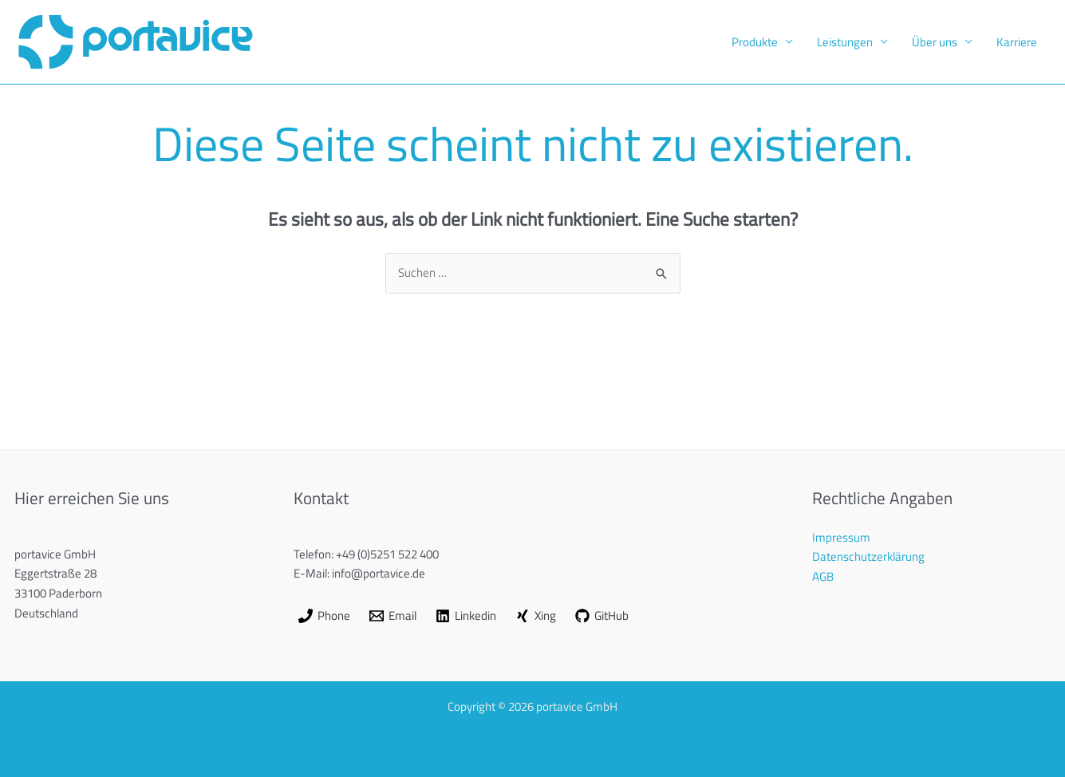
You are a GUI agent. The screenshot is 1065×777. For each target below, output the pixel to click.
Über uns (934, 42)
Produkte (755, 42)
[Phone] (324, 616)
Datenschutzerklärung (868, 556)
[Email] (393, 616)
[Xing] (536, 616)
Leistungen (845, 42)
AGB (823, 576)
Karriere (1016, 42)
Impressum (841, 537)
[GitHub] (601, 616)
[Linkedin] (466, 616)
